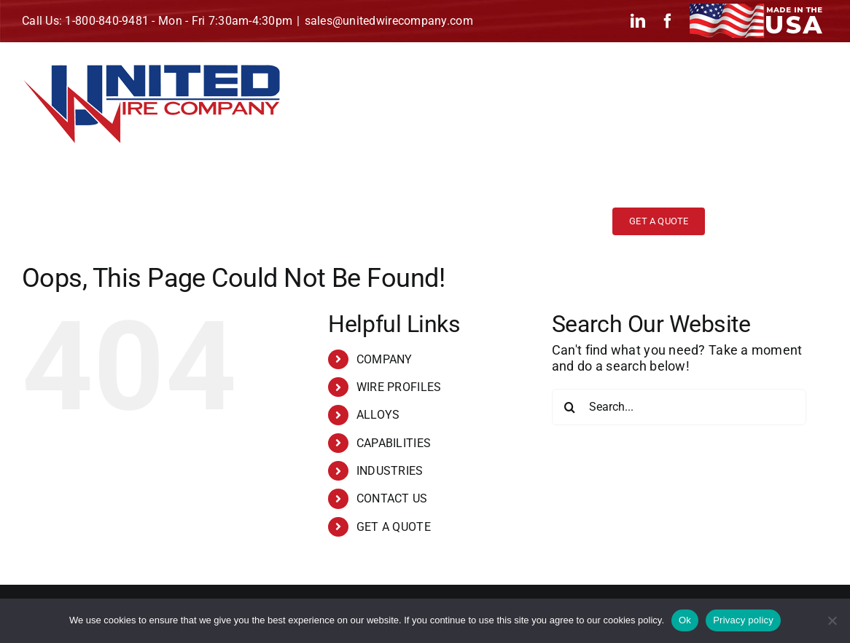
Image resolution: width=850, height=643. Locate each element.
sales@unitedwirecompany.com (389, 21)
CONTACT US (392, 498)
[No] (831, 620)
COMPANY (384, 359)
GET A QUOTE (393, 527)
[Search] (570, 407)
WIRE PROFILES (399, 387)
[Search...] (679, 407)
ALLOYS (378, 415)
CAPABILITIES (393, 443)
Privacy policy (743, 620)
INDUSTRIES (390, 471)
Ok (685, 620)
